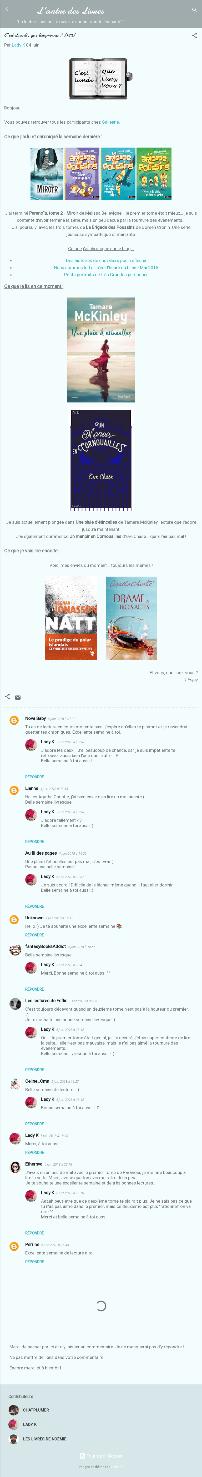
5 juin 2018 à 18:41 (70, 965)
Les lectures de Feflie (46, 1000)
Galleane (110, 122)
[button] (194, 36)
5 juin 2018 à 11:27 (65, 1081)
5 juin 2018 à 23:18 (58, 1164)
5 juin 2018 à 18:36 (70, 742)
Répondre (34, 777)
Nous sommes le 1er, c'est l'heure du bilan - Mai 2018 (106, 267)
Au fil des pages (41, 853)
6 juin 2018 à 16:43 (55, 1245)
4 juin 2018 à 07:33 (61, 719)
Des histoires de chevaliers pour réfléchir (106, 260)
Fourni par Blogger (101, 1456)
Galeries (117, 1467)
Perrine (32, 1244)
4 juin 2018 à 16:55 (81, 947)
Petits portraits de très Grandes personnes (106, 274)
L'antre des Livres (70, 10)
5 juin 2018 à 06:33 (83, 1001)
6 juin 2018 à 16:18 (70, 1193)
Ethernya (33, 1164)
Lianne (31, 788)
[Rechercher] (194, 11)
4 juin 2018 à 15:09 (73, 853)
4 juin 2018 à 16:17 (59, 918)
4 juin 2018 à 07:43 (54, 789)
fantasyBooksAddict (45, 946)
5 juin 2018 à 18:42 (70, 1030)
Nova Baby (35, 718)
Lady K (47, 741)
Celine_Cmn (37, 1081)
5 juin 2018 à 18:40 (54, 1136)
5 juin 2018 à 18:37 (70, 877)
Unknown (34, 917)
